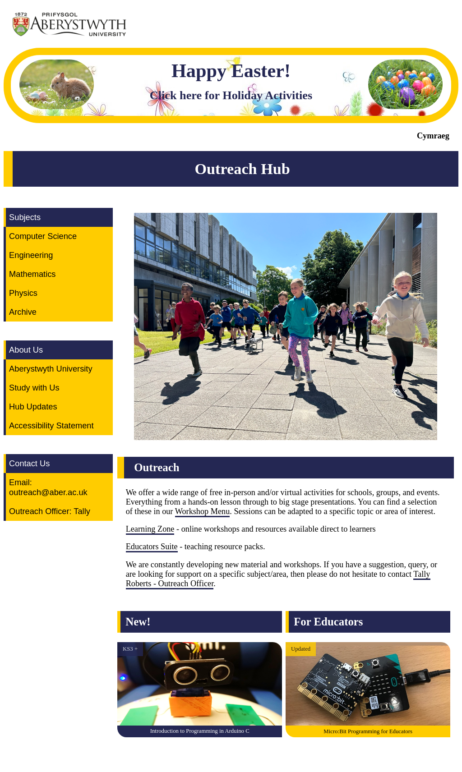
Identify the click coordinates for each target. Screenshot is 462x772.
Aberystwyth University (50, 368)
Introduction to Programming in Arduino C (199, 731)
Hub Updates (33, 406)
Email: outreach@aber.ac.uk (48, 487)
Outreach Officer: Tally (49, 511)
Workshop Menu (202, 511)
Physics (23, 293)
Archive (23, 312)
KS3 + (130, 649)
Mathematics (32, 274)
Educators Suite (152, 546)
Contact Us (29, 463)
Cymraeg (433, 135)
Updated (300, 649)
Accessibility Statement (51, 425)
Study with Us (34, 387)
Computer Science (43, 236)
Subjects (25, 217)
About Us (26, 349)
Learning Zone (150, 528)
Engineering (31, 255)
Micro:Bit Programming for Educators (367, 731)
